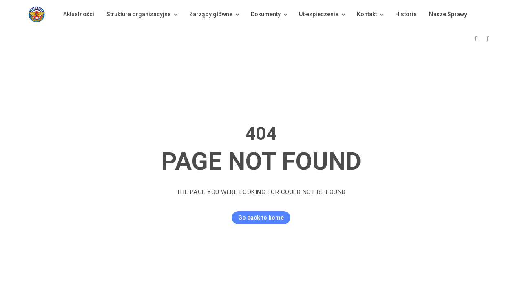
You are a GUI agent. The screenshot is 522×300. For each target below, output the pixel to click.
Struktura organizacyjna (138, 14)
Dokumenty (266, 14)
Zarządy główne (210, 14)
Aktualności (78, 14)
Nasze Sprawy (448, 14)
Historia (406, 14)
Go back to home (258, 218)
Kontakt (367, 14)
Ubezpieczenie (318, 14)
